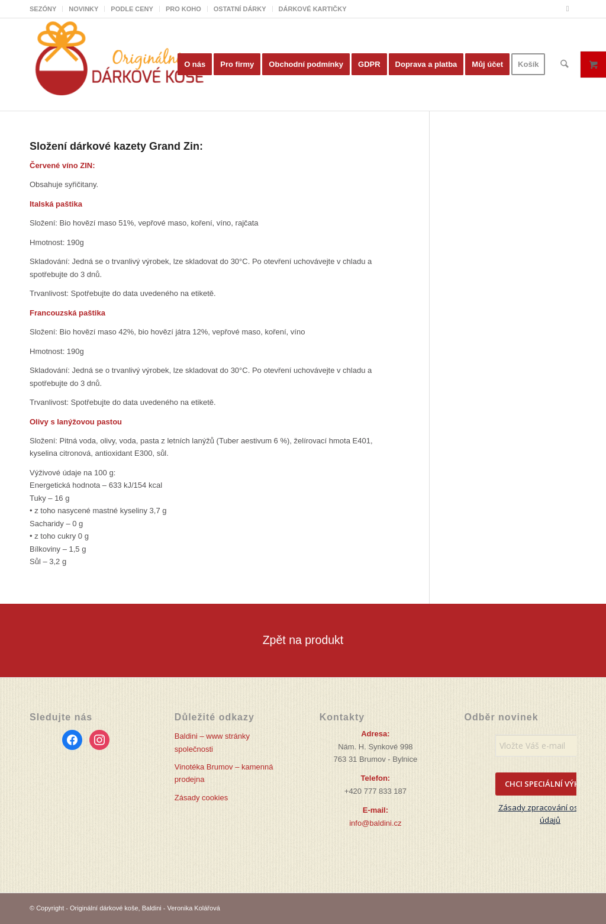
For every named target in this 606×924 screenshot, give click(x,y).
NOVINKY (83, 8)
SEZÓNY (43, 8)
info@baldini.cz (375, 823)
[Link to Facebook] (567, 9)
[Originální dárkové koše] (118, 64)
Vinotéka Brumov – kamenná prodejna (224, 773)
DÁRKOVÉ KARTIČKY (313, 8)
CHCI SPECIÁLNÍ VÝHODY (550, 783)
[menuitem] (46, 9)
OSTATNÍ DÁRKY (240, 8)
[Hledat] (564, 64)
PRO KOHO (183, 8)
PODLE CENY (132, 8)
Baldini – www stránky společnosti (212, 742)
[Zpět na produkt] (303, 640)
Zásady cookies (201, 797)
